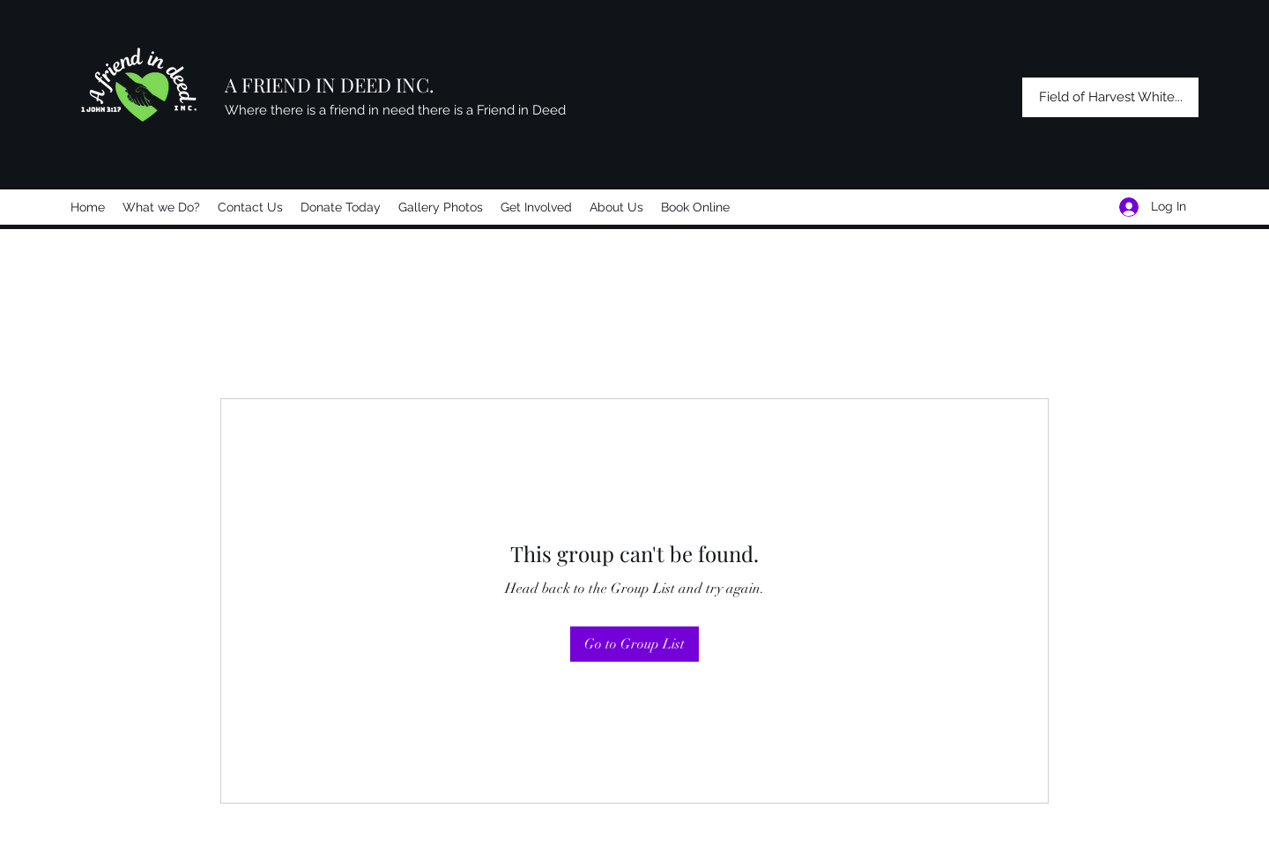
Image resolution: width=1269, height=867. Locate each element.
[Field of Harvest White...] (1110, 97)
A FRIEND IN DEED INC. (329, 84)
